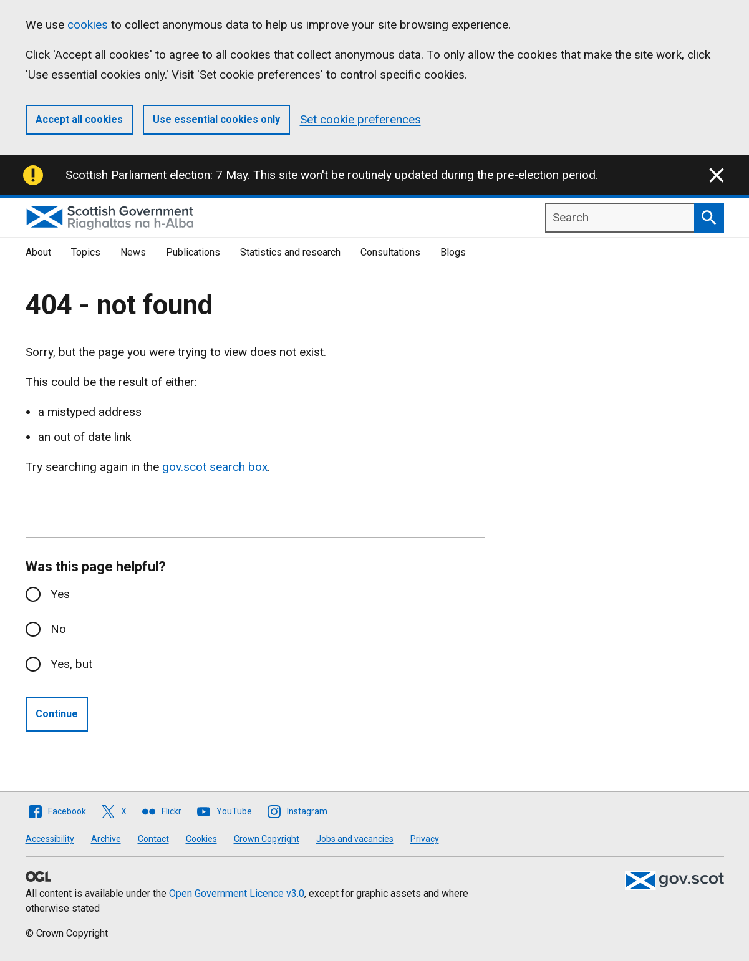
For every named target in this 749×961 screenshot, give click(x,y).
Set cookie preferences (360, 119)
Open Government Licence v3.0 (236, 893)
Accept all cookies (79, 119)
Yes (60, 594)
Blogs (453, 252)
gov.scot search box (215, 467)
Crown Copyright (266, 839)
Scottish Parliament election (137, 175)
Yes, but (71, 664)
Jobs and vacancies (355, 839)
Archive (106, 839)
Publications (193, 252)
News (133, 252)
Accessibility (50, 839)
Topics (85, 252)
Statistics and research (290, 252)
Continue (57, 714)
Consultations (390, 252)
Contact (153, 839)
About (38, 252)
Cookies (201, 839)
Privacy (424, 839)
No (58, 629)
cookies (87, 24)
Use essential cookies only (216, 119)
